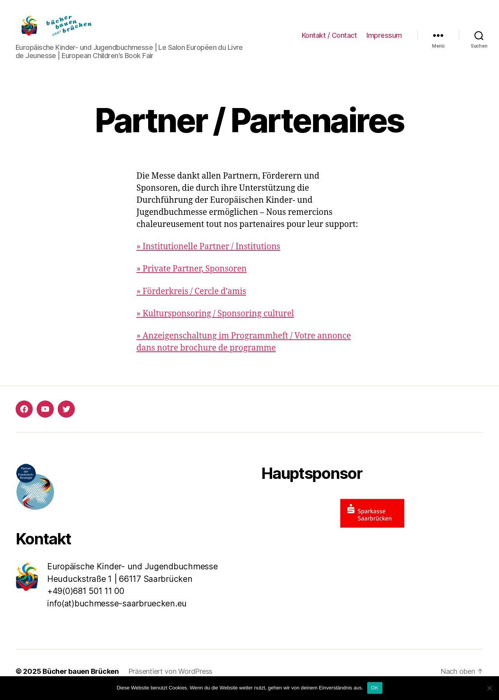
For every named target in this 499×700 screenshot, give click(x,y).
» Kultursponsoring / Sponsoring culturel (215, 320)
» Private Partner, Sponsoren (191, 275)
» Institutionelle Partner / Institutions (208, 253)
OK (375, 688)
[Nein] (489, 688)
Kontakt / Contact (329, 38)
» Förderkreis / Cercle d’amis (191, 297)
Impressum (384, 38)
